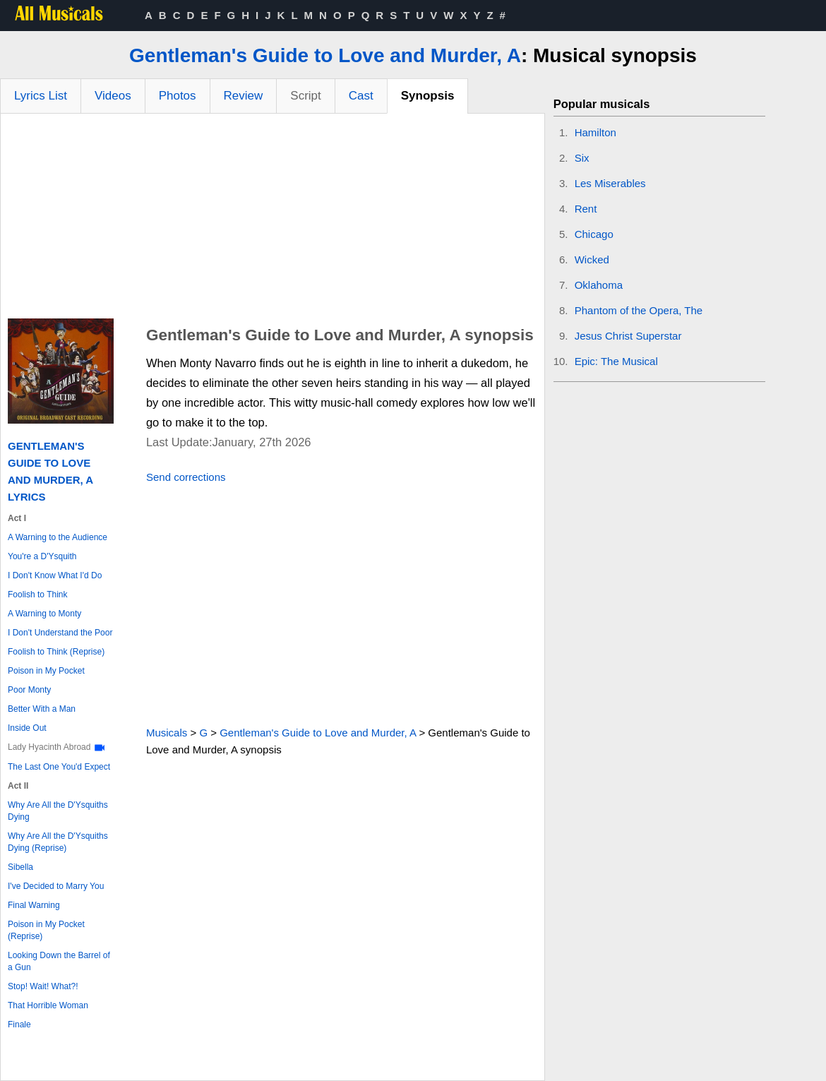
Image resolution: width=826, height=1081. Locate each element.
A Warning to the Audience (57, 537)
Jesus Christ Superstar (628, 336)
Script (305, 95)
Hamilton (595, 132)
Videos (113, 95)
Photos (177, 95)
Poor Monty (29, 690)
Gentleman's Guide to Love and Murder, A (325, 55)
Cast (361, 95)
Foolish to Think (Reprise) (56, 652)
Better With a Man (42, 709)
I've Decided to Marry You (56, 886)
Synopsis (428, 95)
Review (243, 95)
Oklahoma (599, 285)
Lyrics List (40, 95)
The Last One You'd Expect (59, 767)
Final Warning (34, 905)
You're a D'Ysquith (42, 556)
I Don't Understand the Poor (60, 633)
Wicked (592, 259)
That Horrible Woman (48, 1005)
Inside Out (27, 728)
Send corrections (186, 477)
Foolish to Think (38, 594)
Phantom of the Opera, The (639, 310)
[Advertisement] (272, 219)
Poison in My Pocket (46, 671)
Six (582, 158)
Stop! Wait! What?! (43, 986)
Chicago (594, 234)
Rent (586, 209)
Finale (19, 1024)
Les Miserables (610, 183)
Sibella (20, 867)
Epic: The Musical (616, 361)
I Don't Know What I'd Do (55, 575)
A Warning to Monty (44, 614)
